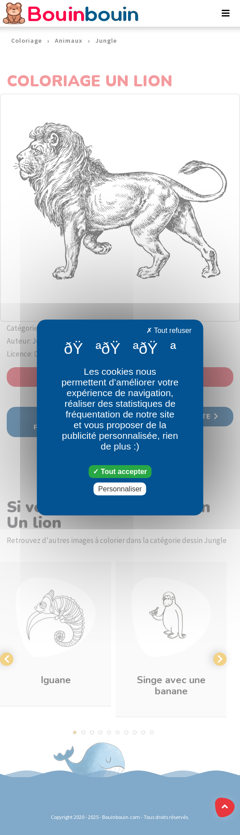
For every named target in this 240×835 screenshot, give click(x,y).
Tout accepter (120, 471)
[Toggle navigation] (226, 13)
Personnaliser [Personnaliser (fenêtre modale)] (120, 489)
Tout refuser (169, 330)
